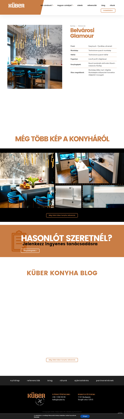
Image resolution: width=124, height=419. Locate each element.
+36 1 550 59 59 (58, 397)
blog (103, 5)
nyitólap (15, 381)
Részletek (36, 417)
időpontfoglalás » (30, 250)
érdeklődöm (108, 10)
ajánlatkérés (81, 381)
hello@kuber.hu (58, 399)
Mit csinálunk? (47, 5)
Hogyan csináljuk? (64, 5)
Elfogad (85, 416)
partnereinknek (105, 381)
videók (80, 5)
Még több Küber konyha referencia (62, 215)
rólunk (112, 5)
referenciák (92, 5)
